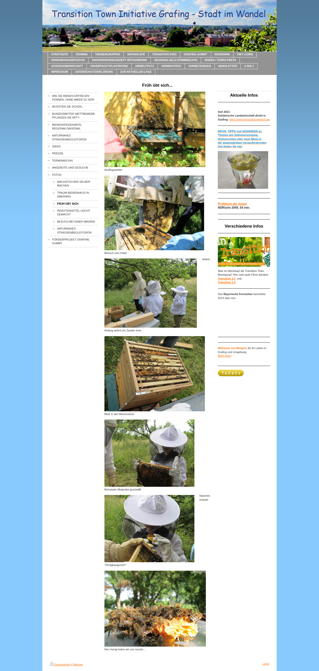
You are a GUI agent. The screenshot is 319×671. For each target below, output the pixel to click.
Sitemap (77, 664)
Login (265, 663)
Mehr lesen (224, 355)
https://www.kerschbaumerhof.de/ (249, 119)
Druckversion (60, 664)
